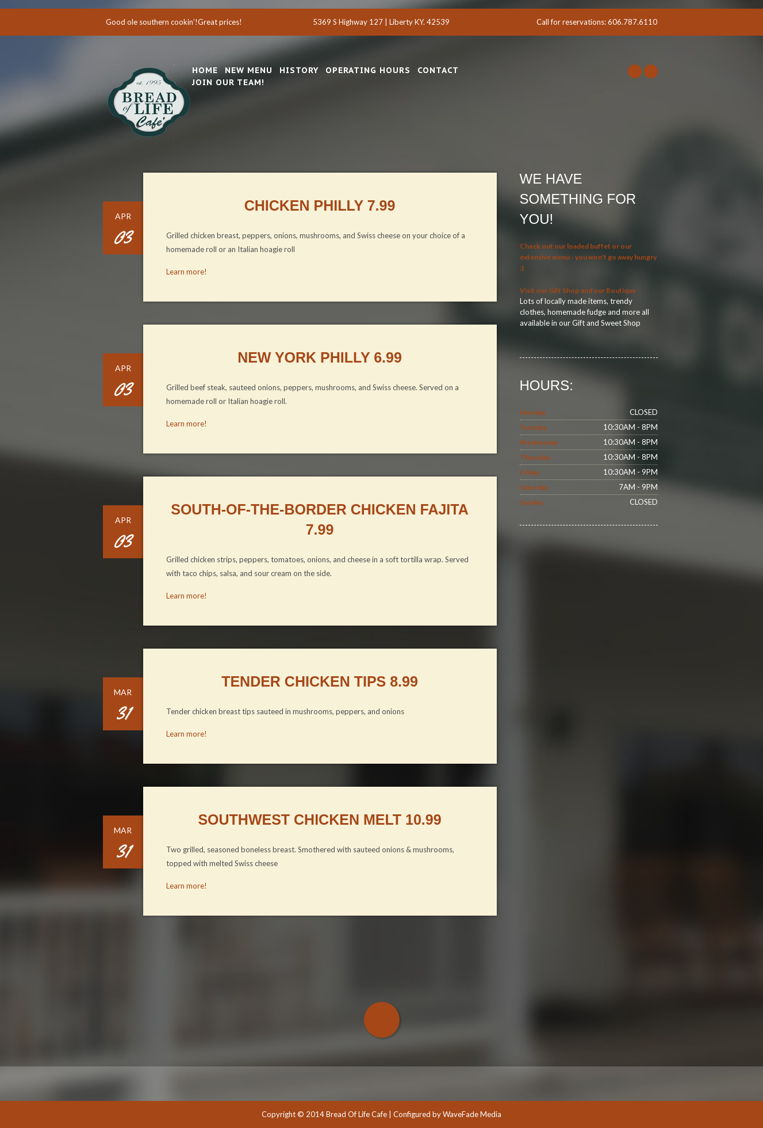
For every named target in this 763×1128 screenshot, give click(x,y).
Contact (438, 70)
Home (205, 70)
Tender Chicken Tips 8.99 (319, 681)
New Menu (249, 70)
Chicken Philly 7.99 (320, 205)
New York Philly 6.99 (319, 357)
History (299, 70)
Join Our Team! (228, 82)
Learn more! (186, 271)
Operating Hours (368, 70)
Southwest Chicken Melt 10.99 (319, 819)
